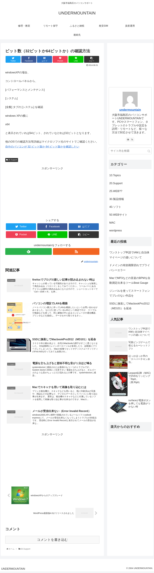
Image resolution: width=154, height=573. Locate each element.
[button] (149, 151)
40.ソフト (115, 206)
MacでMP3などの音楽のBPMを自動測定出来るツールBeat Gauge (129, 280)
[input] (130, 150)
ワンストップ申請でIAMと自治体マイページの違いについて (129, 255)
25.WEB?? (115, 191)
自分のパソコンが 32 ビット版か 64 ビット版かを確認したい (42, 146)
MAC (112, 222)
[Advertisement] (52, 192)
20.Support (11, 160)
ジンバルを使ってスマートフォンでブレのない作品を (129, 293)
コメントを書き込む (52, 541)
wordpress (115, 230)
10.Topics (115, 175)
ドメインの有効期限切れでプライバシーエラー (129, 268)
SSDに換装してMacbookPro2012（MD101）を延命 (129, 306)
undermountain (130, 109)
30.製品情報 (116, 199)
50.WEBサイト (118, 214)
